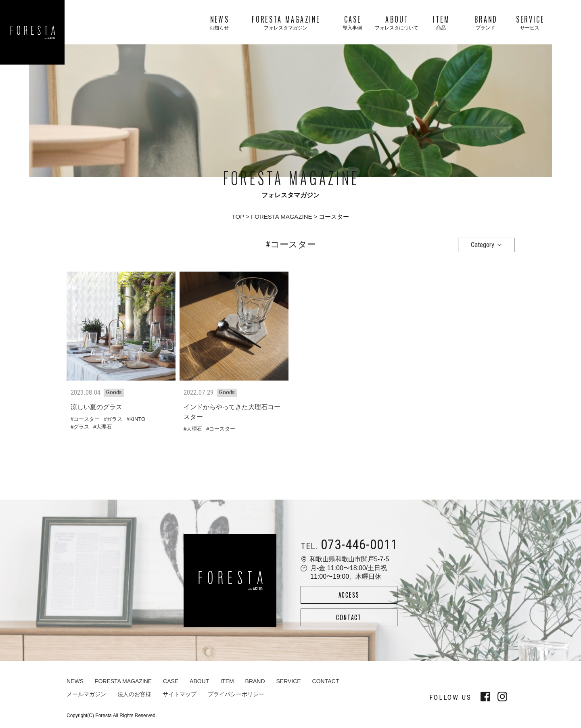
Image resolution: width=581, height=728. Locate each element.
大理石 (104, 427)
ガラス (114, 419)
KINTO (138, 419)
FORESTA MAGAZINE (281, 216)
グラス (81, 427)
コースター (86, 419)
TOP (238, 216)
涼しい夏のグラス (96, 407)
